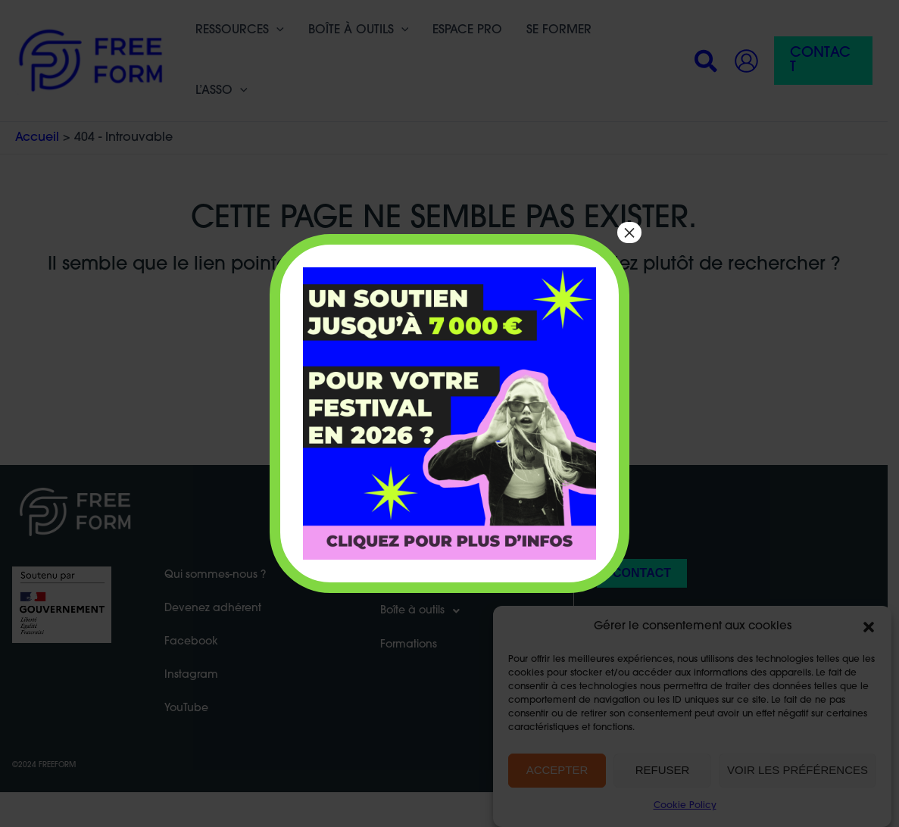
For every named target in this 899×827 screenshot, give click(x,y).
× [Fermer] (629, 232)
